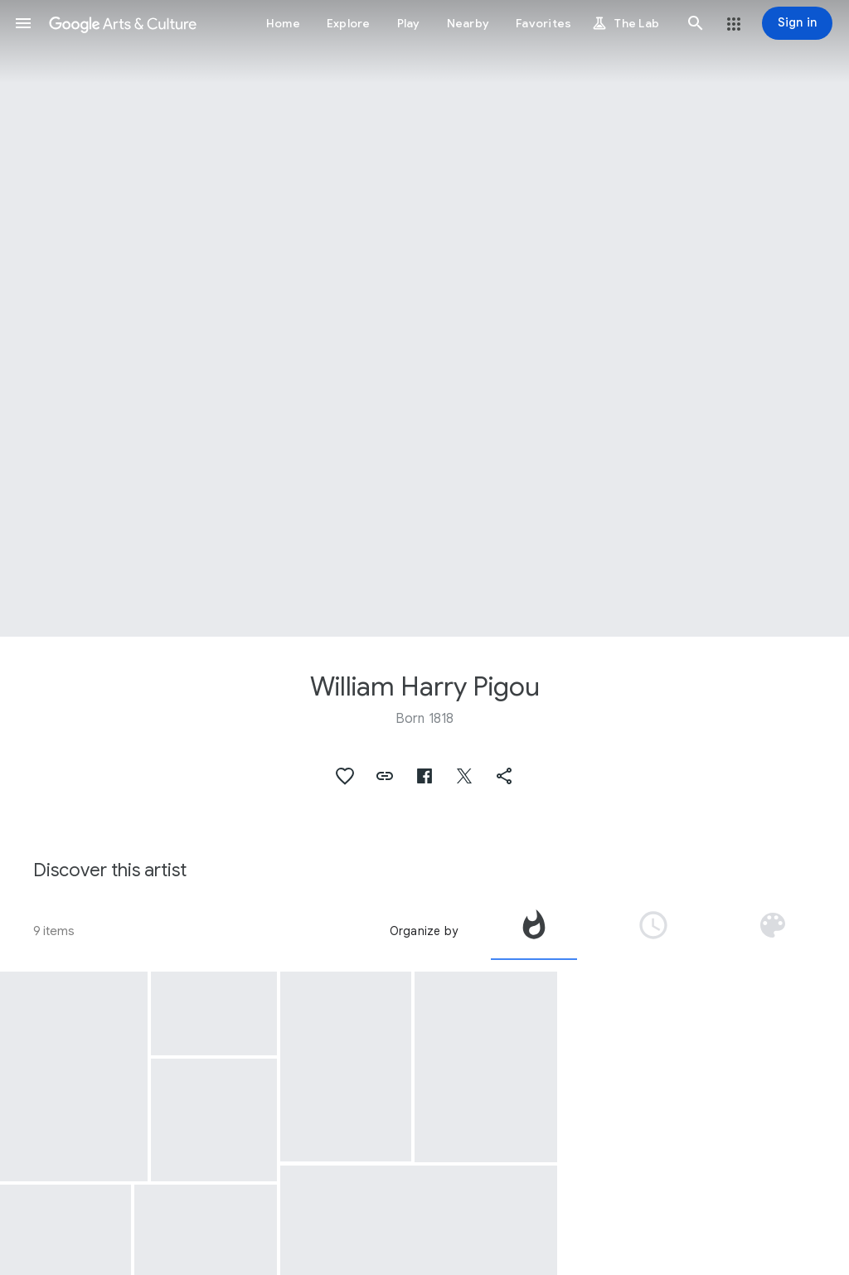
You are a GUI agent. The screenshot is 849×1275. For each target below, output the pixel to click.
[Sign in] (797, 23)
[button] (23, 23)
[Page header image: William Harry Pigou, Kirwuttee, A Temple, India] (424, 318)
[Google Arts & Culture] (122, 23)
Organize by (424, 931)
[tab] (534, 931)
